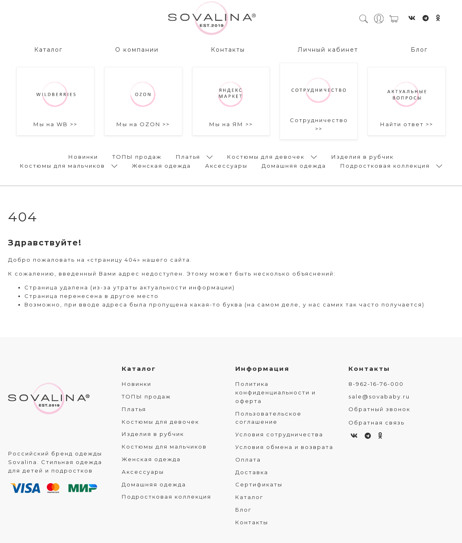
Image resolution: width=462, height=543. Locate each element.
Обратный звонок (379, 409)
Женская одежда (161, 165)
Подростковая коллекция (385, 165)
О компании (137, 49)
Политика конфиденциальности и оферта (275, 393)
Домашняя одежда (294, 165)
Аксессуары (226, 165)
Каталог (48, 49)
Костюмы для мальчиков (62, 165)
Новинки (83, 156)
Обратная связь (376, 422)
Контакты (228, 49)
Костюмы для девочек (265, 156)
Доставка (251, 472)
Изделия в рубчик (362, 156)
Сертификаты (258, 485)
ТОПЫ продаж (137, 156)
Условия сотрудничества (279, 434)
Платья (188, 156)
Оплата (248, 459)
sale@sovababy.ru (379, 396)
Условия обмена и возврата (284, 447)
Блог (419, 49)
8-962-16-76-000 (376, 384)
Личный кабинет (328, 49)
